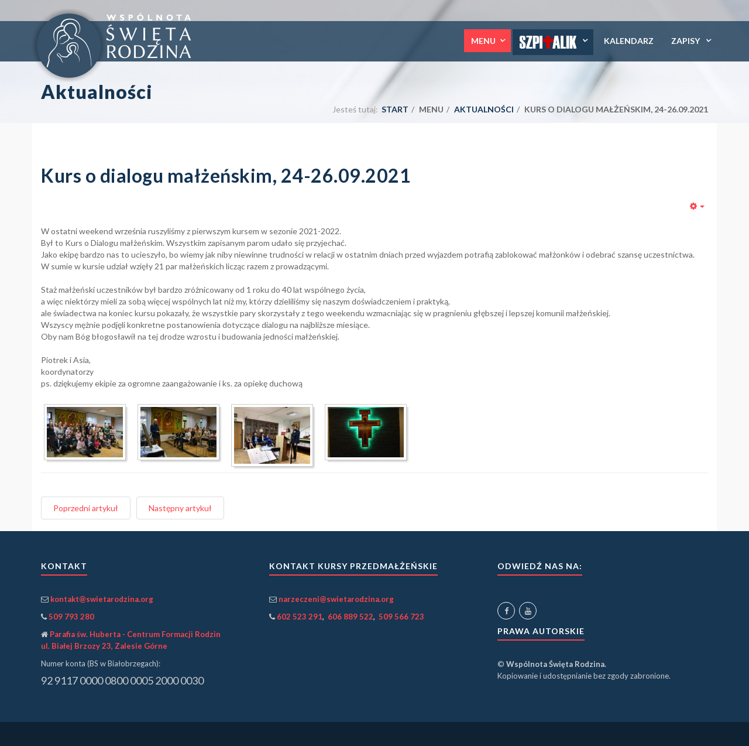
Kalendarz (629, 41)
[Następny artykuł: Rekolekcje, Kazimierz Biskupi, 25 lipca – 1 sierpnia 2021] (180, 508)
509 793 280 (71, 616)
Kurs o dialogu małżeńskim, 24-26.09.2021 (226, 175)
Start (395, 109)
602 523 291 (299, 616)
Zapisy (686, 41)
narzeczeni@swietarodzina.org (336, 599)
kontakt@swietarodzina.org (101, 599)
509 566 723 (401, 616)
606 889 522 (350, 616)
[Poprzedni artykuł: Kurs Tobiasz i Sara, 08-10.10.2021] (85, 508)
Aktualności (484, 109)
